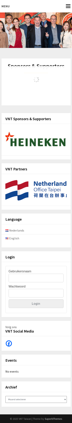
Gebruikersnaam (20, 271)
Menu (6, 6)
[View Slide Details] (36, 141)
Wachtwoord (17, 286)
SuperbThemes (53, 419)
